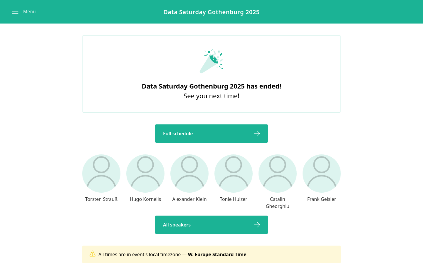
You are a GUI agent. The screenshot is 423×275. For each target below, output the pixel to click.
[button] (24, 12)
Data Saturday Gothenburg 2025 (211, 12)
